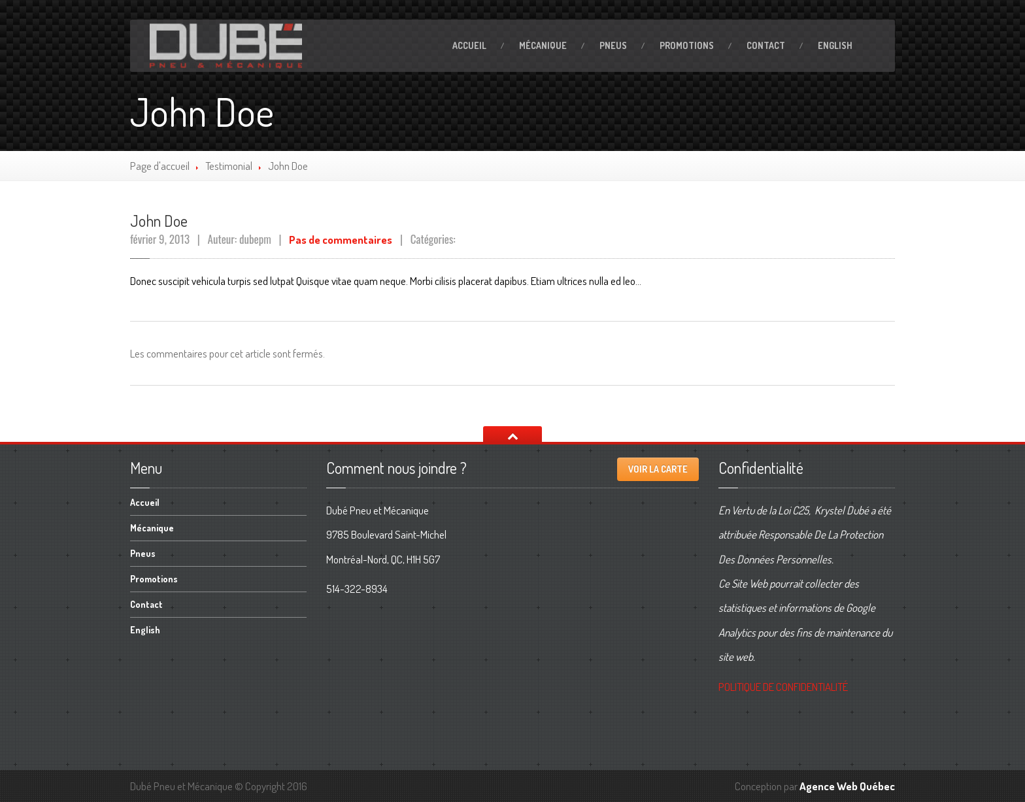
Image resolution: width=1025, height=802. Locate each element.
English (835, 45)
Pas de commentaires (340, 239)
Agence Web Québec (847, 786)
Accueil (469, 45)
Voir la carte (658, 469)
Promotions (687, 45)
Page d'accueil (160, 166)
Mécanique (543, 45)
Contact (766, 45)
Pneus (613, 45)
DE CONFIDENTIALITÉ (783, 686)
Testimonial (228, 166)
